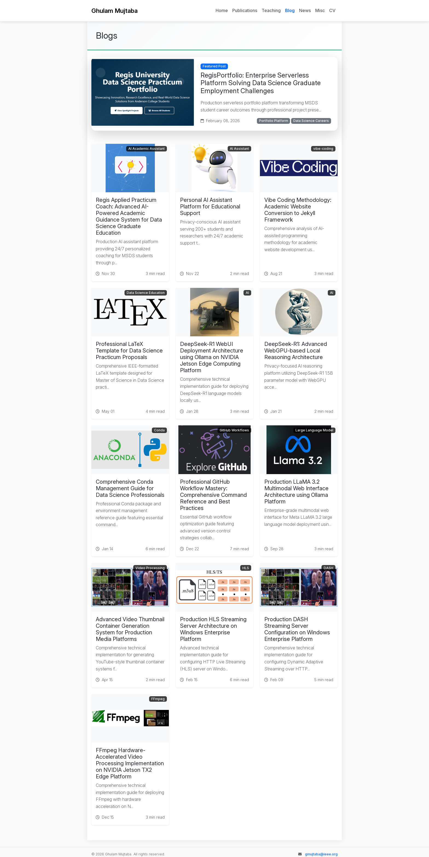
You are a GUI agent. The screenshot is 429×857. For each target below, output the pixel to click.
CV (332, 10)
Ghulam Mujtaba (114, 10)
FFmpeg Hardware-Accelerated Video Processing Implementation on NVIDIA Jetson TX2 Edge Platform (130, 763)
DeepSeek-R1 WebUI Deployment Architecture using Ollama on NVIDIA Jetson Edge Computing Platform (211, 357)
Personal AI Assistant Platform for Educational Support (210, 206)
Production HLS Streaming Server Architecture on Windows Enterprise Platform (213, 629)
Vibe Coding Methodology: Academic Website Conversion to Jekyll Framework (297, 210)
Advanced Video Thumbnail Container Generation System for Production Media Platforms (130, 629)
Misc (320, 10)
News (305, 10)
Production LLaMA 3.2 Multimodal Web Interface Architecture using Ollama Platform (296, 491)
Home (222, 10)
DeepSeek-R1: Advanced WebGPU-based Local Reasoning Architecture (295, 350)
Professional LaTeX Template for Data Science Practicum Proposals (129, 350)
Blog (290, 10)
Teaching (271, 10)
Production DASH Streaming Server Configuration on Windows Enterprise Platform (297, 629)
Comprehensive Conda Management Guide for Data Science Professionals (130, 488)
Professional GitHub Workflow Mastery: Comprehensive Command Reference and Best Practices (213, 494)
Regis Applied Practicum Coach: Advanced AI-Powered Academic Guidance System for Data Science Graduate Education (129, 216)
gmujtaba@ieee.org (321, 854)
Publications (244, 10)
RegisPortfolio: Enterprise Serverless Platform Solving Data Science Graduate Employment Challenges (261, 83)
